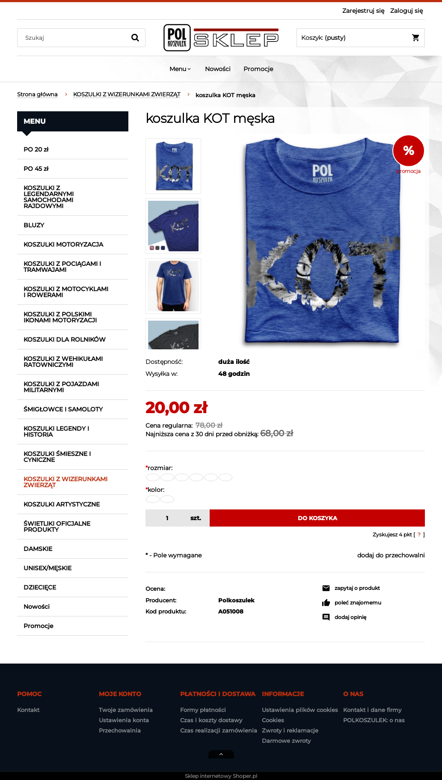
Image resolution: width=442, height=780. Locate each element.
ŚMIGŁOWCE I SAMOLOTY (63, 409)
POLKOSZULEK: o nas (374, 720)
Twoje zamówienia (126, 709)
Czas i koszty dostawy (211, 720)
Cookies (273, 720)
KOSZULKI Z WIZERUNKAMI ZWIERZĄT (65, 482)
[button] (351, 588)
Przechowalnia (120, 730)
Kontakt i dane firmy (372, 709)
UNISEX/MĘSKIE (47, 568)
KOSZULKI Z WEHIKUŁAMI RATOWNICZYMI (63, 362)
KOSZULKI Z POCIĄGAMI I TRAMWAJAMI (62, 267)
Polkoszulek (236, 600)
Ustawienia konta (124, 720)
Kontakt (28, 709)
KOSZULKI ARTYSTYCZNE (62, 504)
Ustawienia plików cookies (300, 709)
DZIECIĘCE (40, 587)
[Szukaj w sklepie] (73, 37)
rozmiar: (158, 468)
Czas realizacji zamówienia (218, 730)
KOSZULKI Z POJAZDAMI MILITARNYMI (61, 387)
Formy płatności (203, 709)
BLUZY (34, 225)
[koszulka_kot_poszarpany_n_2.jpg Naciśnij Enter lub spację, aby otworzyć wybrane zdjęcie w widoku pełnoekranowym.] (317, 241)
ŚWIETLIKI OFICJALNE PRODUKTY (57, 526)
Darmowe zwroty (286, 740)
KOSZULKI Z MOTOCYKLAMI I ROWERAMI (66, 292)
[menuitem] (181, 69)
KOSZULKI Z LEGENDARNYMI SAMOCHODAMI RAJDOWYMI (49, 197)
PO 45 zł (36, 169)
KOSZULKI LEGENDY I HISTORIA (56, 431)
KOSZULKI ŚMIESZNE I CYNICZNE (57, 457)
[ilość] (165, 518)
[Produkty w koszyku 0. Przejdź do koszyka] (360, 38)
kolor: (154, 490)
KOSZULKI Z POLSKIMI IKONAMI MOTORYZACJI (60, 317)
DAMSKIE (38, 549)
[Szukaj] (135, 37)
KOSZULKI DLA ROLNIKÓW (65, 339)
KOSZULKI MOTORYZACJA (63, 244)
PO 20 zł (36, 149)
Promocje (38, 626)
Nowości (37, 606)
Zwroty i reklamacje (290, 730)
